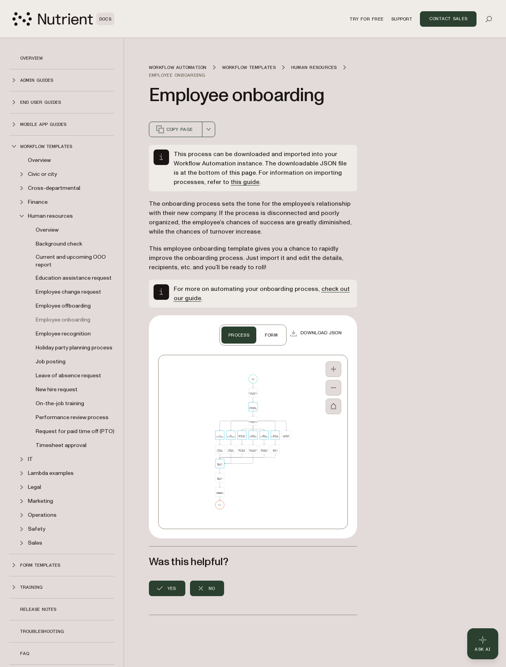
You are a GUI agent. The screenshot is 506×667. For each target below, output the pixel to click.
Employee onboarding (63, 319)
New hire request (57, 389)
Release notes (38, 609)
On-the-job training (60, 403)
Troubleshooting (42, 631)
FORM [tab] (271, 335)
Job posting (51, 361)
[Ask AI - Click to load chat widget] (482, 643)
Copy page (174, 129)
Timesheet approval (61, 445)
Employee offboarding (63, 305)
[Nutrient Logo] (63, 19)
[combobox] (208, 129)
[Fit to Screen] (333, 406)
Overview (31, 58)
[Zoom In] (333, 369)
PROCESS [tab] (238, 335)
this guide (245, 182)
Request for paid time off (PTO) (75, 431)
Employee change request (68, 292)
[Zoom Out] (333, 387)
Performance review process (72, 417)
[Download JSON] (316, 333)
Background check (59, 244)
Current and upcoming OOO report (71, 260)
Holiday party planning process (74, 347)
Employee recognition (63, 333)
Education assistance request (74, 278)
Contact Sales (448, 18)
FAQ (24, 653)
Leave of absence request (68, 375)
